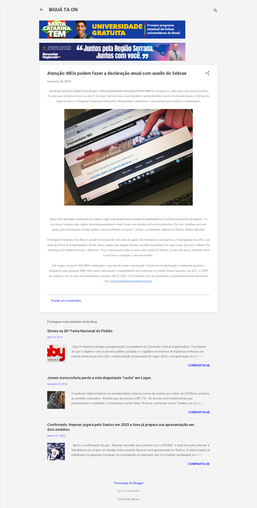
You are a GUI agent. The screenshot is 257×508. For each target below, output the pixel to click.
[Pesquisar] (215, 11)
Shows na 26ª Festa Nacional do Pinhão (80, 331)
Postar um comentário (66, 300)
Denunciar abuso (128, 499)
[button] (207, 73)
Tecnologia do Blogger (128, 483)
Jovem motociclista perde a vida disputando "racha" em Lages (99, 378)
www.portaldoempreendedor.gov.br (130, 281)
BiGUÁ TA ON (63, 9)
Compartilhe (199, 365)
